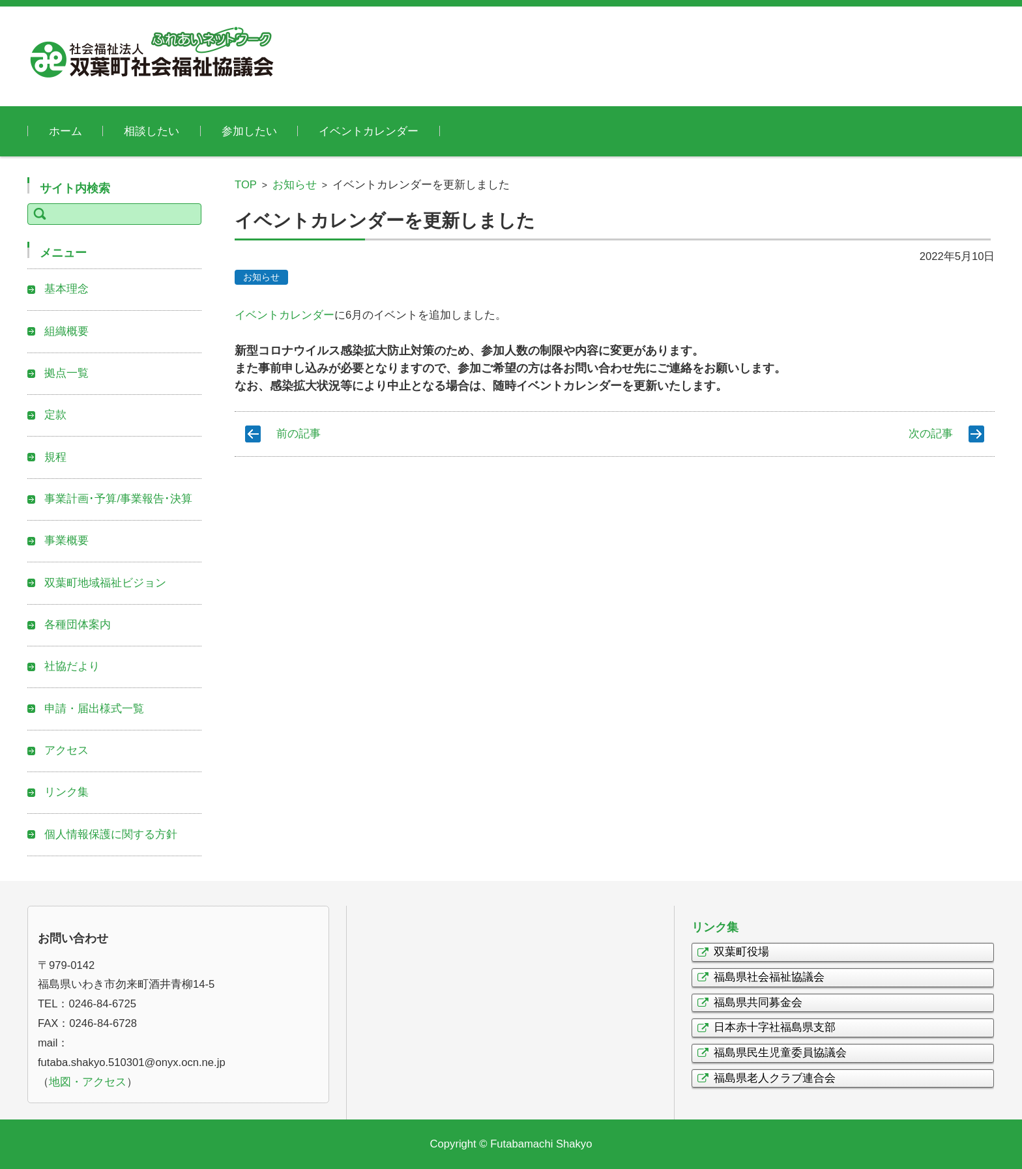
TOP (246, 185)
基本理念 (66, 289)
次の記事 (931, 433)
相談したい (151, 131)
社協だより (72, 666)
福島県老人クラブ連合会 (775, 1078)
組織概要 (66, 331)
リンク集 (66, 792)
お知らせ (294, 185)
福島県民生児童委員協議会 (780, 1052)
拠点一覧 (66, 373)
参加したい (249, 131)
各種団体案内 (77, 624)
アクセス (66, 750)
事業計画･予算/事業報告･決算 (118, 499)
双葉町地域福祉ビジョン (105, 583)
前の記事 (298, 433)
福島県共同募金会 (758, 1002)
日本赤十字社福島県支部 (775, 1027)
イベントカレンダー (368, 131)
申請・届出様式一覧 (94, 708)
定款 (55, 415)
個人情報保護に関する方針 (110, 834)
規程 (55, 457)
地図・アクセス (87, 1082)
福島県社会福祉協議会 (769, 977)
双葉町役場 (741, 951)
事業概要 (66, 540)
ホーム (65, 131)
